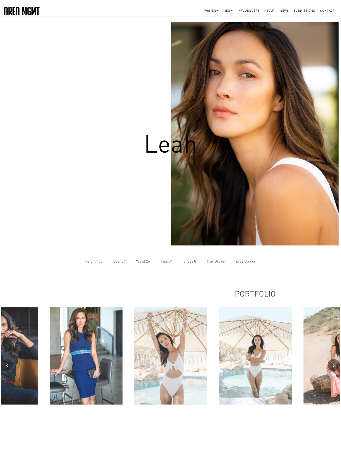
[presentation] (7, 367)
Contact (327, 10)
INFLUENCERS (248, 10)
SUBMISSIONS (304, 10)
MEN (226, 10)
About (270, 10)
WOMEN (210, 10)
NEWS (284, 10)
